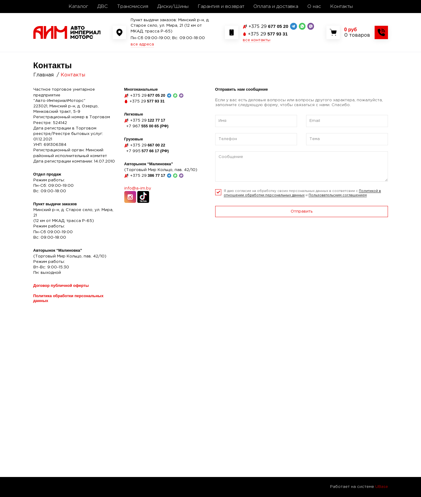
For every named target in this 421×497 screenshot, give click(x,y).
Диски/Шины (173, 6)
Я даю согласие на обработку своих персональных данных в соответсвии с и (302, 193)
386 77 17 (147, 175)
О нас (314, 6)
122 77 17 (147, 120)
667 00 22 (147, 145)
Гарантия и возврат (221, 6)
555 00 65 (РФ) (147, 126)
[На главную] (67, 32)
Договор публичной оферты (61, 285)
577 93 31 (268, 33)
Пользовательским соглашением (338, 195)
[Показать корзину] (357, 32)
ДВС (102, 6)
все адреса (142, 44)
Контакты (341, 6)
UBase (381, 487)
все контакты (256, 40)
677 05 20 (268, 26)
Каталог (78, 6)
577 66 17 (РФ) (147, 151)
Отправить (301, 211)
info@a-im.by (137, 188)
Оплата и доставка (275, 6)
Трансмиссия (132, 6)
